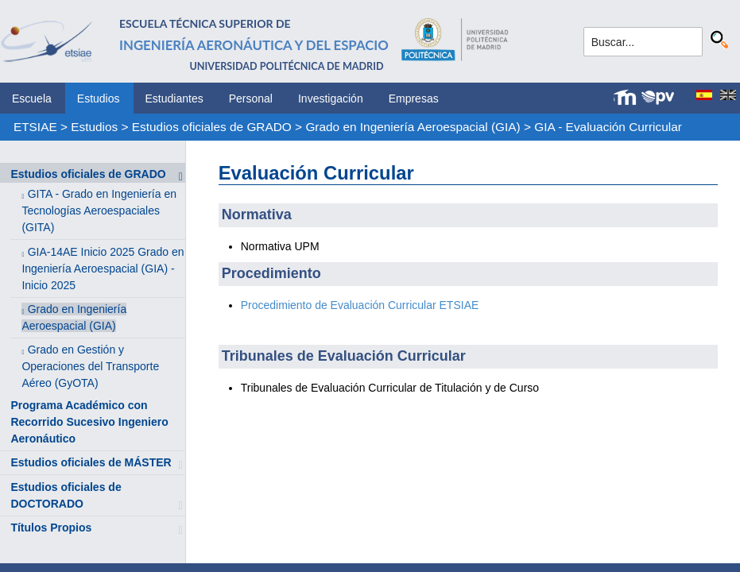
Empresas (414, 98)
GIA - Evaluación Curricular (608, 126)
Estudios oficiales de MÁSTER (90, 462)
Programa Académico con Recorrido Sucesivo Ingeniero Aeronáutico (89, 422)
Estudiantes (174, 98)
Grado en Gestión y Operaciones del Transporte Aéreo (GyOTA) (90, 366)
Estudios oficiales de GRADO (212, 126)
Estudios (98, 98)
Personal (251, 98)
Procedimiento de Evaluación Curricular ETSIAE (360, 305)
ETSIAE (35, 126)
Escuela (32, 98)
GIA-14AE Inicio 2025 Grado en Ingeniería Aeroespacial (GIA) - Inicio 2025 (102, 268)
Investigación (330, 98)
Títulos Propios (50, 527)
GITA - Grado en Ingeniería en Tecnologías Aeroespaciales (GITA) (98, 210)
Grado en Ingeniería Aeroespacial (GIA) (412, 126)
